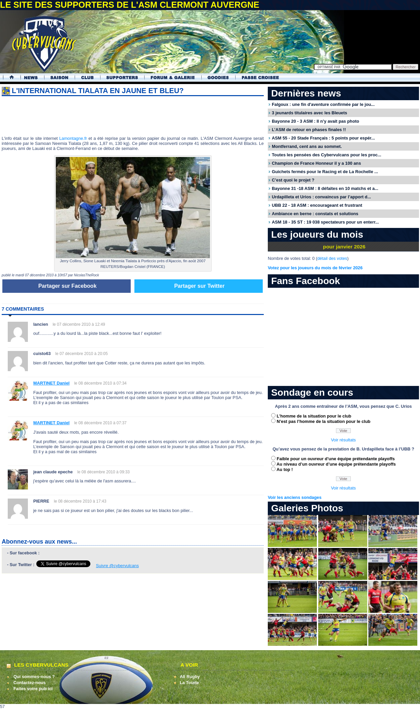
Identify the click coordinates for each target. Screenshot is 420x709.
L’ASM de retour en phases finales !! (309, 129)
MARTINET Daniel (51, 383)
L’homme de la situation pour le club (314, 416)
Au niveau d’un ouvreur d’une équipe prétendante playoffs (336, 464)
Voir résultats (343, 439)
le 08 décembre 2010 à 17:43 (80, 501)
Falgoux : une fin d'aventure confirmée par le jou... (323, 104)
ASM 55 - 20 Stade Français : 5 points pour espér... (323, 138)
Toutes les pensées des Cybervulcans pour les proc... (326, 154)
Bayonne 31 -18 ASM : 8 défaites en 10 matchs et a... (325, 188)
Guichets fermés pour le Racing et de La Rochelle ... (325, 171)
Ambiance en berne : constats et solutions (315, 213)
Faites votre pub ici (33, 688)
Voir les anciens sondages (295, 497)
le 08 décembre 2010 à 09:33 (103, 472)
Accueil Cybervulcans (8, 77)
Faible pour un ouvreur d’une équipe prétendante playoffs (336, 458)
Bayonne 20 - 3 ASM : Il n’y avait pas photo (315, 121)
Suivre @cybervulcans (117, 565)
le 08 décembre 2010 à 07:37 (100, 423)
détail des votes (332, 258)
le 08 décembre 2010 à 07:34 (100, 383)
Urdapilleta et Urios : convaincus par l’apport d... (321, 196)
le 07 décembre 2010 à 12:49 (79, 324)
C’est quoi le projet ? (293, 180)
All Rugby (190, 676)
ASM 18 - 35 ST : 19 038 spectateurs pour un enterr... (325, 222)
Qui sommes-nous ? (34, 676)
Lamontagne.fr (73, 138)
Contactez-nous (29, 682)
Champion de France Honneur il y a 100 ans (316, 163)
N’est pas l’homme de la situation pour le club (324, 421)
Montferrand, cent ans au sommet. (307, 146)
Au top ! (285, 469)
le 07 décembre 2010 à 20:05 (81, 353)
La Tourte (189, 682)
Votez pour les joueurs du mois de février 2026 (315, 267)
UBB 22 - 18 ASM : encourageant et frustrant (317, 205)
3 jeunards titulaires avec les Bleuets (309, 112)
